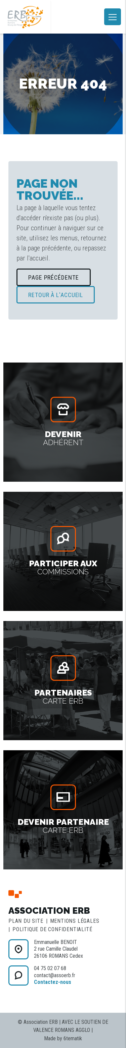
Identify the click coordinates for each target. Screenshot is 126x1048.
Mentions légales (74, 921)
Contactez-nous (52, 982)
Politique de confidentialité (52, 929)
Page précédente (53, 277)
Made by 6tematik (63, 1038)
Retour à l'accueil (55, 294)
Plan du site (25, 921)
